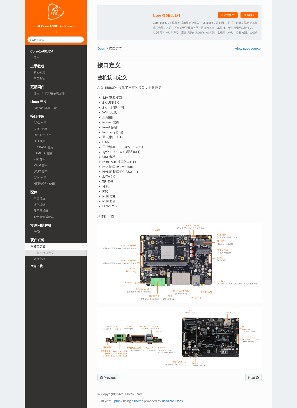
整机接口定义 (45, 253)
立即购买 (249, 15)
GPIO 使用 (40, 129)
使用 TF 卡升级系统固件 (49, 93)
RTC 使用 (40, 159)
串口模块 (39, 198)
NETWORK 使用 (44, 183)
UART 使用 (41, 171)
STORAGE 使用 (43, 147)
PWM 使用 (41, 165)
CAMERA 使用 (43, 153)
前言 (36, 57)
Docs (101, 48)
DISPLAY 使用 (42, 135)
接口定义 (38, 246)
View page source (247, 48)
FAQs (37, 231)
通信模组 (39, 204)
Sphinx (117, 401)
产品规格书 (227, 15)
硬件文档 (39, 259)
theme (138, 401)
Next (253, 377)
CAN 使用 (40, 177)
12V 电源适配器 (44, 217)
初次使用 (39, 72)
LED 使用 (40, 141)
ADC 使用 (40, 122)
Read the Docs (172, 401)
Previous (108, 377)
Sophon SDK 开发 (45, 108)
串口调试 (39, 78)
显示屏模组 (41, 210)
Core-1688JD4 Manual (57, 26)
